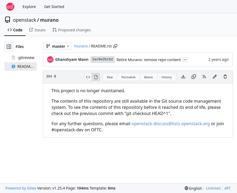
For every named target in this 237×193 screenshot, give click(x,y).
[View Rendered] (96, 77)
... (185, 59)
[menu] (193, 188)
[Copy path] (115, 46)
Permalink (128, 77)
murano (49, 20)
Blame (148, 77)
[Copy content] (193, 76)
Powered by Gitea (20, 188)
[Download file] (183, 76)
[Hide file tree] (8, 46)
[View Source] (88, 77)
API (227, 188)
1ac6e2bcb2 (102, 59)
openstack (24, 20)
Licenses (213, 188)
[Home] (10, 7)
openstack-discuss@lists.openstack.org (170, 124)
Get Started (54, 6)
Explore (29, 6)
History (167, 77)
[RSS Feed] (204, 76)
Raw (110, 77)
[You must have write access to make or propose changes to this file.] (225, 76)
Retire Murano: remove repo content (149, 59)
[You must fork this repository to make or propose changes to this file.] (214, 76)
